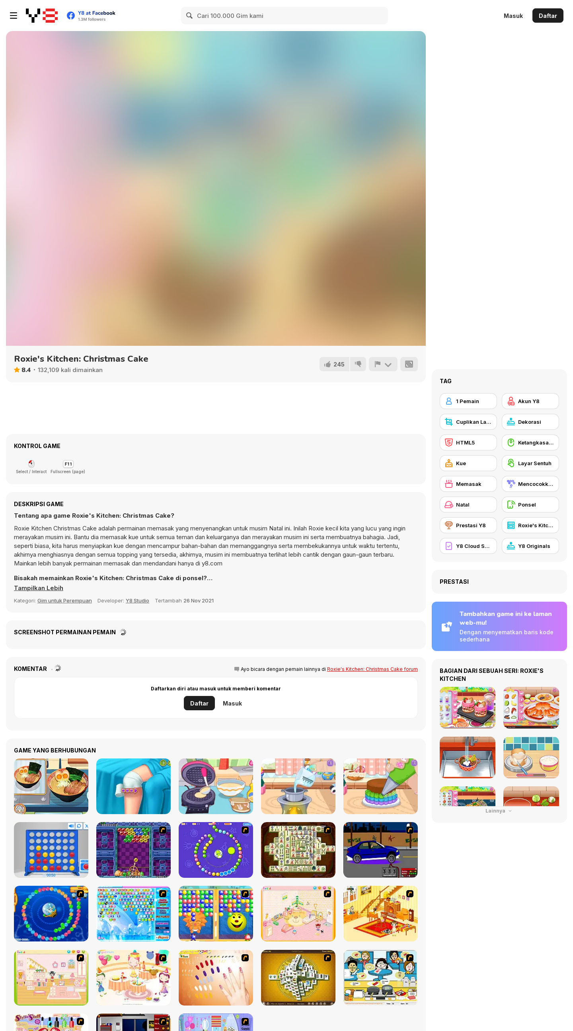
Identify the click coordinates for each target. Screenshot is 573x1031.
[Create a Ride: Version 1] (380, 850)
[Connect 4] (51, 850)
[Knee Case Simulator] (133, 786)
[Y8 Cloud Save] (468, 546)
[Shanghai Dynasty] (298, 850)
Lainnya (499, 811)
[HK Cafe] (380, 978)
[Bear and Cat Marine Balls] (51, 913)
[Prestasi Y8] (468, 525)
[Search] (190, 15)
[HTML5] (468, 442)
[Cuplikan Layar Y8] (468, 422)
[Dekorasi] (530, 422)
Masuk (513, 15)
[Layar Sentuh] (530, 463)
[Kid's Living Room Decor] (380, 913)
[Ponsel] (530, 505)
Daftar (548, 15)
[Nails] (216, 978)
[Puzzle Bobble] (133, 850)
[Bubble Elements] (133, 913)
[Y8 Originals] (530, 546)
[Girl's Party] (133, 978)
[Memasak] (468, 484)
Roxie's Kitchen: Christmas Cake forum (372, 669)
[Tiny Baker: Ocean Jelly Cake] (298, 786)
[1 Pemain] (468, 401)
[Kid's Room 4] (298, 913)
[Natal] (468, 505)
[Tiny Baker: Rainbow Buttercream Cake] (380, 786)
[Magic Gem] (216, 913)
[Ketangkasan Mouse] (530, 442)
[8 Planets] (216, 850)
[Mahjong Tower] (298, 978)
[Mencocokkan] (530, 484)
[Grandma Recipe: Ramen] (51, 786)
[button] (38, 588)
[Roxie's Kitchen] (530, 525)
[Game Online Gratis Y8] (41, 15)
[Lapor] (383, 364)
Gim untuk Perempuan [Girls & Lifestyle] (64, 600)
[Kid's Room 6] (51, 978)
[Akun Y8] (530, 401)
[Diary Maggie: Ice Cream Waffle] (216, 786)
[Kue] (468, 463)
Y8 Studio (137, 600)
